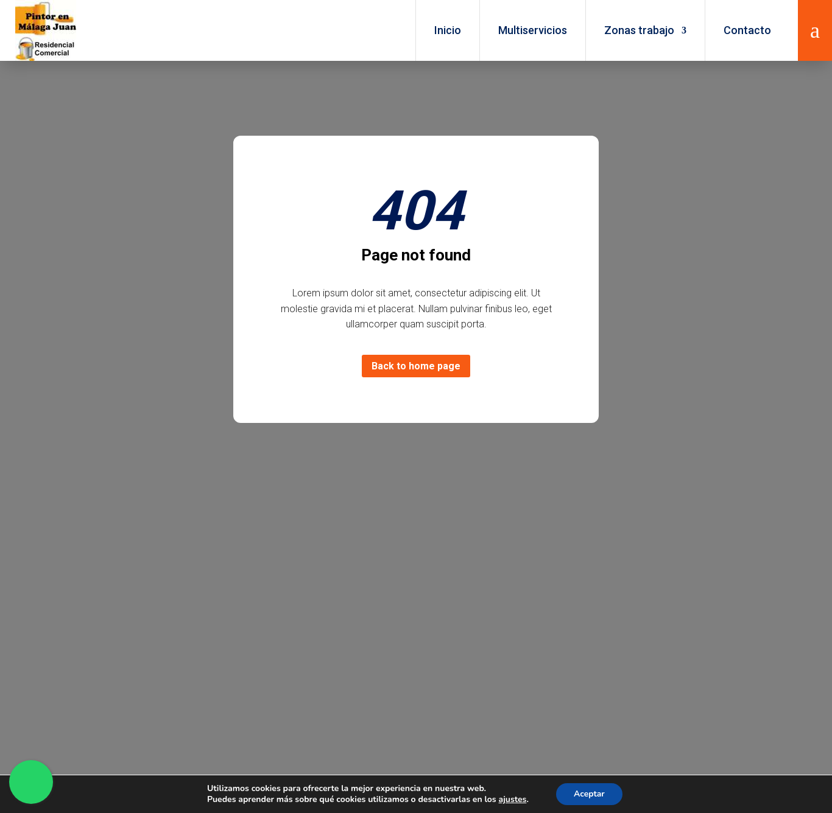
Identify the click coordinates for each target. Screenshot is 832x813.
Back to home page (416, 366)
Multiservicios (532, 30)
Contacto (747, 30)
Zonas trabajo (639, 30)
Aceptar (589, 794)
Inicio (447, 30)
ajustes (512, 799)
